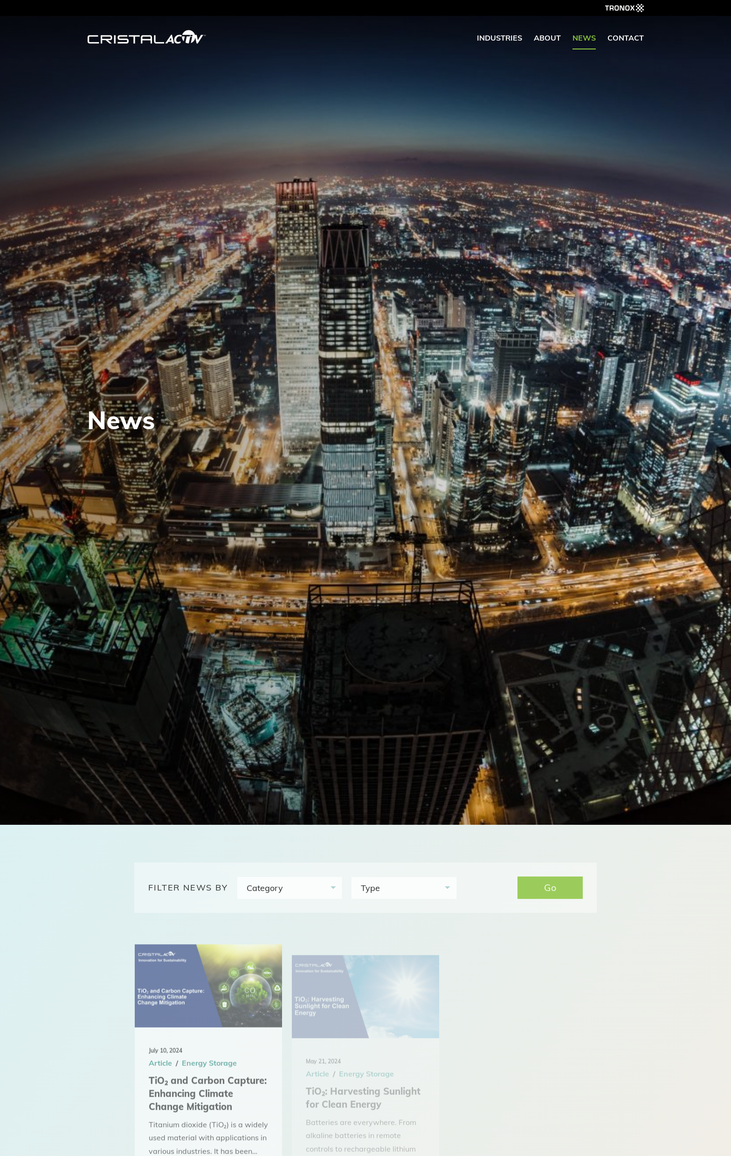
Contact (625, 37)
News (584, 37)
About (547, 37)
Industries (499, 37)
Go (550, 892)
